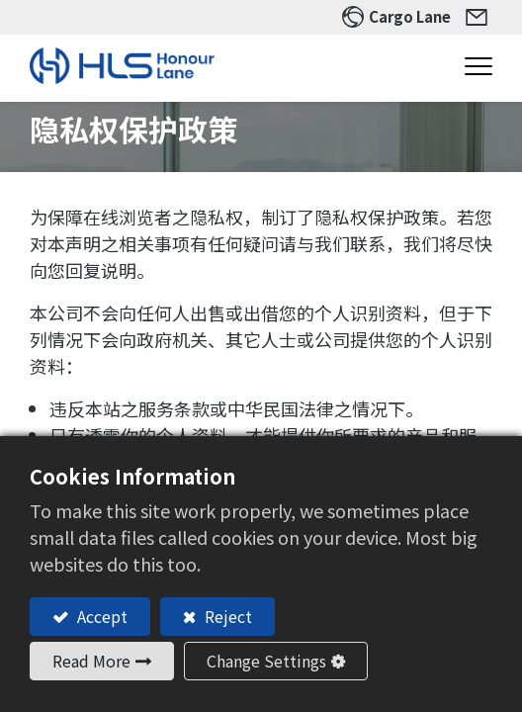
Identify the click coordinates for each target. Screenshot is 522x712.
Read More (91, 660)
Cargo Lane (410, 16)
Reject (226, 616)
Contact (479, 17)
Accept (100, 616)
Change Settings (266, 660)
